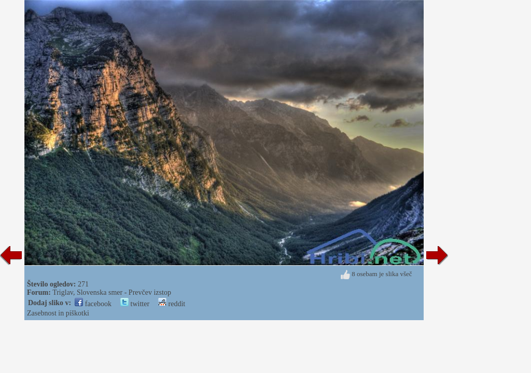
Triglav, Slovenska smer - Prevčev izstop (111, 292)
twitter (134, 304)
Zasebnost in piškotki (58, 313)
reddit (171, 304)
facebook (93, 304)
